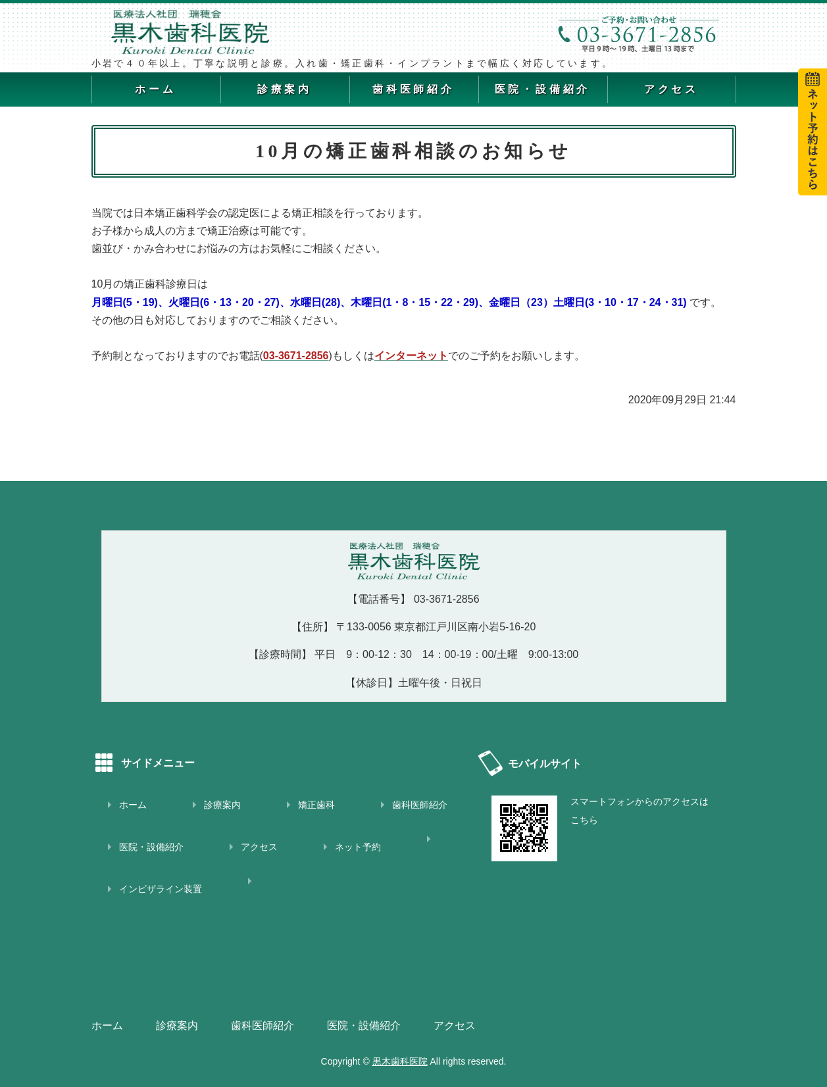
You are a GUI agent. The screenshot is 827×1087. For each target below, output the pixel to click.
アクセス (671, 89)
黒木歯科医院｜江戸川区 (210, 31)
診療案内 (284, 89)
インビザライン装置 (160, 889)
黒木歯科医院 (400, 1061)
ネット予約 (358, 847)
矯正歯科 (316, 804)
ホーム (155, 89)
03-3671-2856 (447, 599)
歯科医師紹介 (413, 89)
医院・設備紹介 (543, 89)
